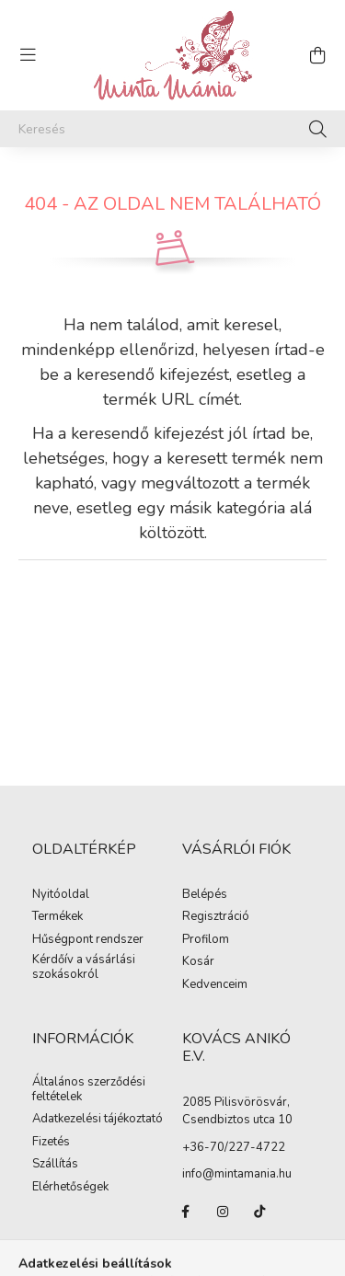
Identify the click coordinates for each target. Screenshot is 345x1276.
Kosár (198, 962)
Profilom (205, 940)
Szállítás (55, 1164)
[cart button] (317, 55)
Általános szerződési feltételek (88, 1089)
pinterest (185, 1248)
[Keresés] (172, 128)
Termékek (57, 917)
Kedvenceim (214, 985)
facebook (185, 1211)
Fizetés (51, 1142)
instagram (222, 1211)
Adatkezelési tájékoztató (97, 1119)
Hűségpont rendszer (88, 940)
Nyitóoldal (60, 895)
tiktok (259, 1211)
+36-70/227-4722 (233, 1147)
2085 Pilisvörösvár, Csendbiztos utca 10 (237, 1111)
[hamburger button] (27, 55)
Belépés (204, 895)
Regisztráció (215, 917)
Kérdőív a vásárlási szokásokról (83, 967)
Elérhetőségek (70, 1187)
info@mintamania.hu (237, 1174)
